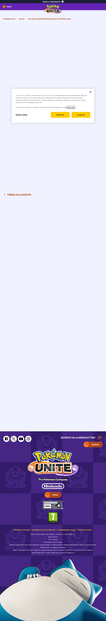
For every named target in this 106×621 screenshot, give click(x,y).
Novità (21, 19)
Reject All (60, 115)
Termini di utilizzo (21, 530)
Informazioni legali (67, 530)
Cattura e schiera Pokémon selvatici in (49, 19)
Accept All (81, 115)
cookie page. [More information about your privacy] (71, 107)
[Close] (91, 92)
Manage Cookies (21, 115)
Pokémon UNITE (9, 19)
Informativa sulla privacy (43, 530)
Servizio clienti (85, 530)
